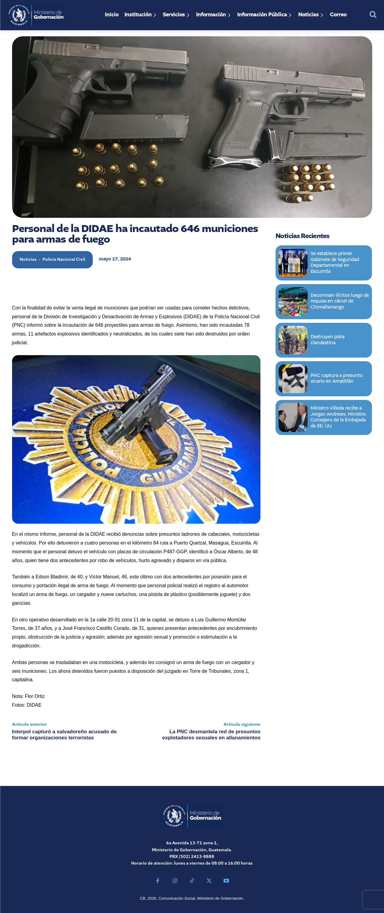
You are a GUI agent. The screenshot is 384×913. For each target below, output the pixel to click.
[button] (373, 14)
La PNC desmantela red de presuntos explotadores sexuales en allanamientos (211, 735)
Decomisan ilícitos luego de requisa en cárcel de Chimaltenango (340, 302)
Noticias (28, 259)
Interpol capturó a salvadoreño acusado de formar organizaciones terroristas (64, 735)
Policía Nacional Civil (64, 259)
